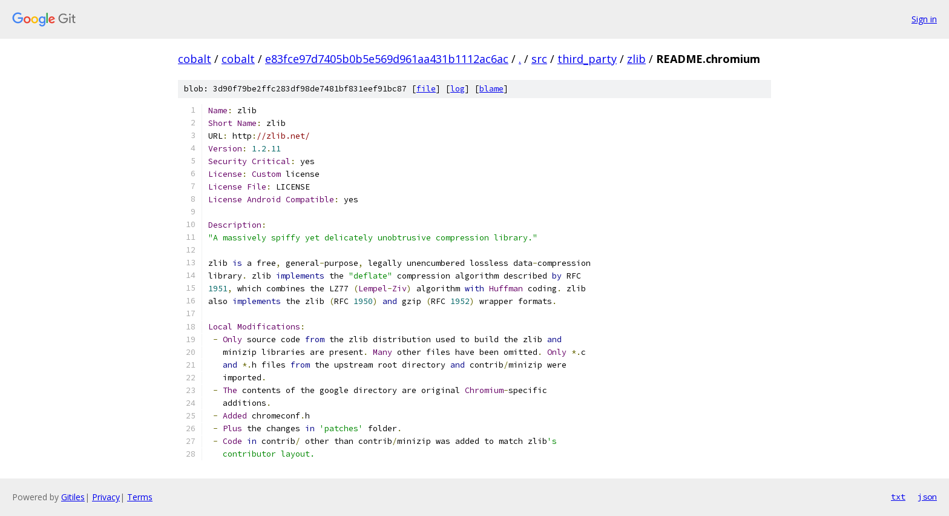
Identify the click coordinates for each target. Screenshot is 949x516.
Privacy (106, 497)
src (539, 58)
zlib (636, 58)
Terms (140, 497)
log (457, 89)
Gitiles (73, 497)
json (927, 496)
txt (898, 496)
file (426, 89)
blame (491, 89)
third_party (587, 58)
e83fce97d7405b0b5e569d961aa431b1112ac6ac (386, 58)
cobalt (194, 58)
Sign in (924, 19)
